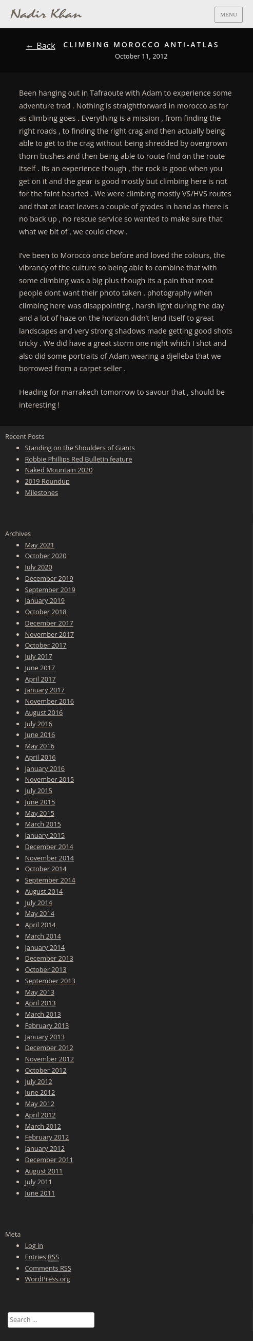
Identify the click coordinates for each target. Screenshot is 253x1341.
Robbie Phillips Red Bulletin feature (78, 459)
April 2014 (40, 924)
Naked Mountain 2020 (58, 469)
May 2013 (39, 992)
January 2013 (45, 1036)
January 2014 (45, 947)
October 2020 (45, 555)
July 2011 (38, 1181)
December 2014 (49, 846)
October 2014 (45, 868)
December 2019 (49, 578)
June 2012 (40, 1092)
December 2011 (49, 1159)
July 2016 (38, 723)
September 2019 (50, 589)
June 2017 (40, 667)
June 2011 (40, 1193)
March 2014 (43, 936)
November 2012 (49, 1058)
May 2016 (39, 745)
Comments (48, 1268)
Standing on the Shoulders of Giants (79, 447)
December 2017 (49, 623)
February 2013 (47, 1025)
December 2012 (49, 1047)
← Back (40, 45)
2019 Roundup (47, 481)
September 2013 (50, 980)
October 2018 (45, 611)
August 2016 (44, 712)
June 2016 (40, 734)
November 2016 (49, 701)
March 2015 (43, 824)
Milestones (41, 492)
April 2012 (40, 1114)
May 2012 (39, 1103)
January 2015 (45, 835)
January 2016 (45, 768)
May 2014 (39, 913)
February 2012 (47, 1137)
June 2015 (40, 801)
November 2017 (49, 634)
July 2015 (38, 790)
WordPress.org (47, 1278)
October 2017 (45, 645)
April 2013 (40, 1002)
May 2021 (39, 544)
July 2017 (38, 656)
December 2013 (49, 958)
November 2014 (49, 857)
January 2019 (45, 600)
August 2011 (44, 1170)
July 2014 (38, 902)
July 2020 (38, 567)
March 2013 (43, 1014)
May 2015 (39, 813)
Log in (34, 1245)
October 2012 (45, 1070)
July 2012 (38, 1081)
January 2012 (45, 1148)
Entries (42, 1257)
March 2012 (43, 1126)
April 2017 (40, 679)
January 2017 (45, 689)
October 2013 (45, 969)
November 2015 (49, 779)
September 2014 (50, 880)
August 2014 (44, 891)
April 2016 (40, 757)
